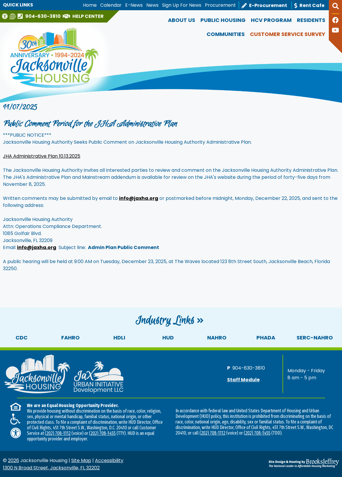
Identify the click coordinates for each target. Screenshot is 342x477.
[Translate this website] (13, 16)
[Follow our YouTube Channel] (335, 31)
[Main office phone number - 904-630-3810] (40, 16)
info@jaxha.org (36, 247)
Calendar (111, 5)
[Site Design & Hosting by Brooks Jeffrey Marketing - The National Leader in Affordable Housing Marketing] (297, 463)
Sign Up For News (181, 5)
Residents (311, 20)
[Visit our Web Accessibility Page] (5, 16)
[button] (335, 8)
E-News (134, 5)
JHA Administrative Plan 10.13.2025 (41, 156)
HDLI (119, 337)
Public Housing (223, 20)
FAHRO (70, 337)
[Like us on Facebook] (335, 21)
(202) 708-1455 (102, 433)
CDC (22, 337)
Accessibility (109, 460)
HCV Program (271, 20)
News (152, 5)
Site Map (81, 460)
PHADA (265, 337)
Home (90, 5)
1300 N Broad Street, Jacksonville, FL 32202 (51, 467)
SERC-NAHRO (315, 337)
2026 (13, 460)
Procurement (220, 5)
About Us (181, 20)
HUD (168, 337)
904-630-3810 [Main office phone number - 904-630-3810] (248, 368)
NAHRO (217, 337)
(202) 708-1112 (58, 433)
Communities (226, 34)
